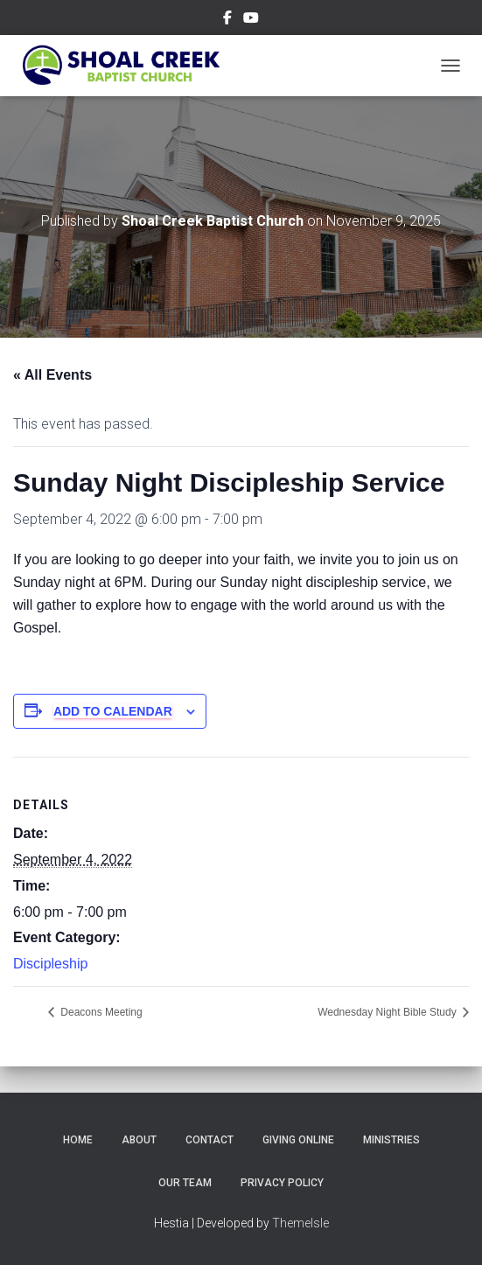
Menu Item (227, 20)
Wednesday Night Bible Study (388, 1012)
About (139, 1140)
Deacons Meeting (100, 1012)
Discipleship (50, 963)
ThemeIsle (300, 1223)
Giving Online (298, 1140)
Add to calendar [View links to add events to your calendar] (112, 711)
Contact (209, 1140)
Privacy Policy (282, 1183)
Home (78, 1140)
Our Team (185, 1183)
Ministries (391, 1140)
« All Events (52, 374)
